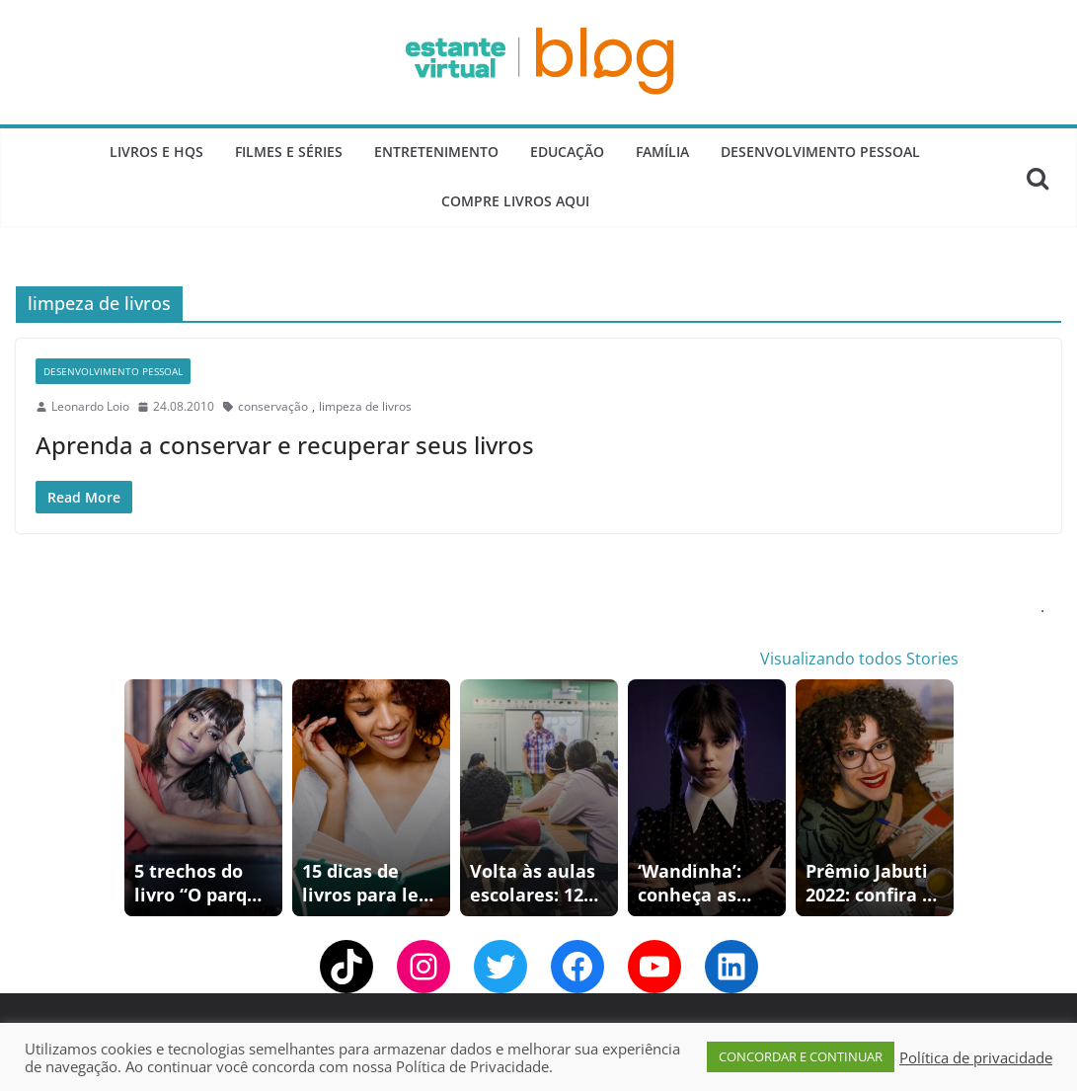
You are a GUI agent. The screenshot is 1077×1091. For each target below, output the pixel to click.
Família (662, 151)
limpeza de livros (365, 406)
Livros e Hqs (156, 151)
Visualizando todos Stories (859, 658)
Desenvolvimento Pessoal (820, 151)
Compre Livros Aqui (515, 201)
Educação (567, 151)
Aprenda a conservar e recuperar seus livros (285, 445)
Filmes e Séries (289, 151)
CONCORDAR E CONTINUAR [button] (801, 1056)
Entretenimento (436, 151)
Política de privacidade (975, 1057)
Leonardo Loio (90, 406)
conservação (273, 406)
